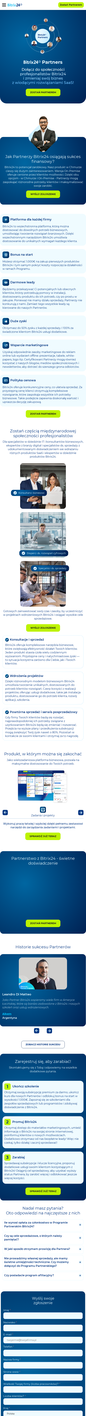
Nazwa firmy (12, 1359)
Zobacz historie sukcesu (43, 1044)
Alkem (6, 1013)
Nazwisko (10, 1322)
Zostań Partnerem (43, 92)
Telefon (8, 1346)
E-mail (8, 1334)
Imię (7, 1310)
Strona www (11, 1371)
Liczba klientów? (14, 1396)
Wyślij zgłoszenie (43, 194)
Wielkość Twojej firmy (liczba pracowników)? (31, 1383)
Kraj (6, 1408)
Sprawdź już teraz (43, 836)
